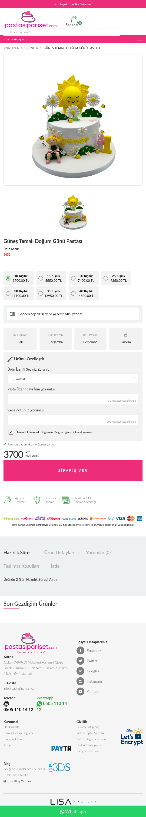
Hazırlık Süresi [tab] (18, 552)
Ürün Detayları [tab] (59, 552)
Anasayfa (11, 48)
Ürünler (31, 48)
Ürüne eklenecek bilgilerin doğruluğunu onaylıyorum (54, 432)
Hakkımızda (11, 727)
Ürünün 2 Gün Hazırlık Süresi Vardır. (29, 444)
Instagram (89, 681)
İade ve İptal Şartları (90, 733)
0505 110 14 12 (18, 709)
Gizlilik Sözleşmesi (89, 745)
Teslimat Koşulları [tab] (21, 566)
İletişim (8, 745)
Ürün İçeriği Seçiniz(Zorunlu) (28, 369)
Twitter (87, 661)
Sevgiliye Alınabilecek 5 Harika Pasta (28, 769)
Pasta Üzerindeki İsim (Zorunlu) (31, 389)
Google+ (88, 671)
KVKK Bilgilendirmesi (91, 739)
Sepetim (71, 21)
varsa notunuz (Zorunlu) (25, 410)
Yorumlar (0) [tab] (98, 552)
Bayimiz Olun (12, 739)
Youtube (88, 691)
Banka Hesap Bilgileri (18, 733)
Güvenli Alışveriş (88, 727)
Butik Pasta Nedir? (16, 775)
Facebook (88, 650)
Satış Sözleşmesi (87, 751)
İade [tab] (55, 566)
